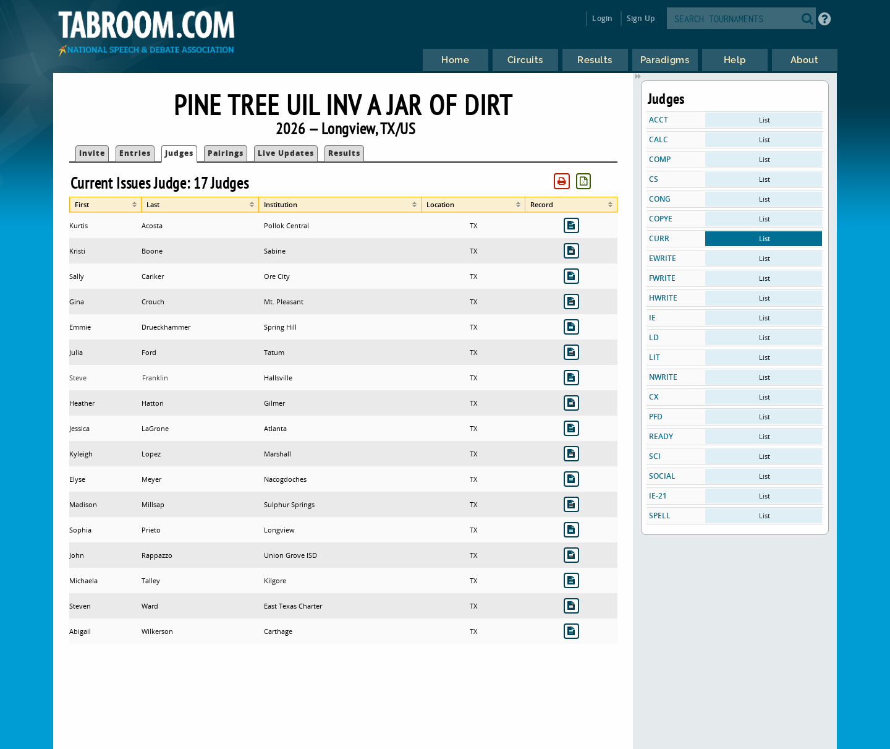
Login (602, 18)
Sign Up (641, 18)
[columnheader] (105, 205)
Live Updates (286, 153)
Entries (135, 153)
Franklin (155, 377)
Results (344, 153)
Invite (92, 153)
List (764, 119)
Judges (179, 153)
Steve (78, 377)
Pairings (226, 153)
